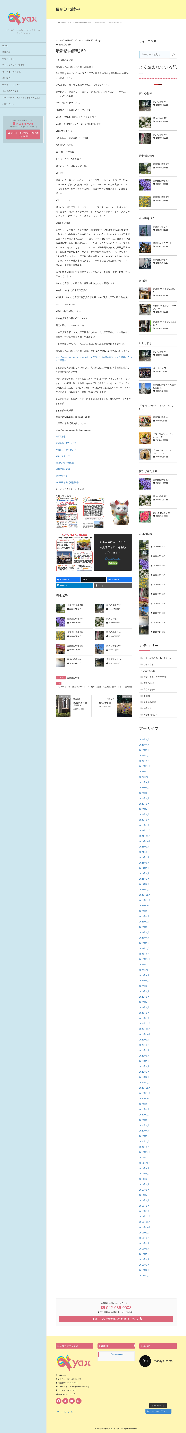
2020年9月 (144, 1104)
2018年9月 (144, 1232)
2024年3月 (144, 879)
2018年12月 (145, 1216)
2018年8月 (144, 1238)
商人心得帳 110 (113, 632)
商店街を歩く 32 (160, 227)
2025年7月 (144, 793)
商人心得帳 (149, 683)
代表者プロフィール (11, 85)
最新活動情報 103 (75, 632)
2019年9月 (144, 1168)
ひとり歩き (149, 664)
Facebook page (117, 1354)
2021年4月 (144, 1066)
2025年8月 (144, 787)
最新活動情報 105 (75, 605)
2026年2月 (144, 755)
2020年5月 (144, 1125)
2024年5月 (144, 868)
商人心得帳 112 (113, 605)
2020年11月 (145, 1093)
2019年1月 (144, 1211)
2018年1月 (144, 1275)
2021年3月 (144, 1072)
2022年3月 (144, 1007)
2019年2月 (144, 1206)
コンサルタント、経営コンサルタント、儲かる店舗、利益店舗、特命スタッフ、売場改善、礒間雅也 (99, 687)
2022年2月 (144, 1013)
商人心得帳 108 (74, 659)
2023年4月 (144, 937)
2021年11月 (145, 1029)
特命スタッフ (8, 59)
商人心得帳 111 (113, 618)
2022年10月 (145, 970)
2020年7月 (144, 1114)
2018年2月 (144, 1270)
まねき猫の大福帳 (10, 91)
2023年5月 (144, 932)
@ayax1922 (112, 558)
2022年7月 (144, 986)
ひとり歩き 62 (159, 368)
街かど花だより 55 (161, 513)
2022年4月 (144, 1002)
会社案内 (6, 78)
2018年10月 (145, 1227)
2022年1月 (144, 1018)
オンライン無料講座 (11, 72)
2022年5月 (144, 997)
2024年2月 (144, 884)
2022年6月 (144, 991)
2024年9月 (144, 846)
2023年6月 (144, 927)
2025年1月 (144, 825)
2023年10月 (145, 905)
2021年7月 (144, 1050)
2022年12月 (145, 959)
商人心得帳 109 (113, 646)
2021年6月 (144, 1055)
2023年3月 (144, 943)
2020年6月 (144, 1120)
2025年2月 (144, 820)
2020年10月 (145, 1098)
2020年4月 (144, 1130)
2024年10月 (145, 841)
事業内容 (6, 52)
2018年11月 (145, 1222)
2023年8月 (144, 916)
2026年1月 (144, 761)
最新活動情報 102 (75, 646)
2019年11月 (145, 1157)
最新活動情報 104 (75, 618)
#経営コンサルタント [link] (66, 449)
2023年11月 (145, 900)
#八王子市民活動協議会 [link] (67, 482)
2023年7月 (144, 921)
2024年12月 (145, 830)
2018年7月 (144, 1243)
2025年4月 (144, 809)
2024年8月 (144, 852)
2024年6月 (144, 862)
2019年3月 (144, 1200)
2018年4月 (144, 1259)
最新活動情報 (65, 44)
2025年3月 (144, 814)
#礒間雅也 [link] (61, 436)
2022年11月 (145, 964)
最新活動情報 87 (160, 259)
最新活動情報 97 (160, 417)
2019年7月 (144, 1179)
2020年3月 (144, 1136)
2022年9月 (144, 975)
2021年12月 (145, 1023)
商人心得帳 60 (105, 703)
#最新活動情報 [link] (63, 469)
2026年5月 (144, 739)
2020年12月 (145, 1088)
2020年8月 (144, 1109)
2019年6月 (144, 1184)
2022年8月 (144, 980)
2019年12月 (145, 1152)
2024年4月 (144, 873)
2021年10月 (145, 1034)
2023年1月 (144, 954)
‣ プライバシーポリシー (66, 1412)
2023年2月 (144, 948)
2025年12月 (145, 766)
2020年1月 (144, 1147)
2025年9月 (144, 782)
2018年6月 (144, 1248)
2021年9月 (144, 1039)
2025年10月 (145, 777)
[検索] (173, 54)
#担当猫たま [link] (62, 476)
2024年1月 (144, 889)
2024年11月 (145, 836)
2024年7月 (144, 857)
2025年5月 (144, 804)
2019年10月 (145, 1163)
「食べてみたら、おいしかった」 (159, 658)
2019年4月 (144, 1195)
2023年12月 (145, 895)
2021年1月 (144, 1082)
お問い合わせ (8, 104)
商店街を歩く (150, 689)
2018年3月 (144, 1265)
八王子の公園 (149, 671)
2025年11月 (145, 771)
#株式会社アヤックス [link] (66, 443)
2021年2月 (144, 1077)
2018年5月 (144, 1254)
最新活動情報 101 (114, 659)
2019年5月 (144, 1190)
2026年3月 (144, 750)
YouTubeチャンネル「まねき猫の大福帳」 (21, 98)
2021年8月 (144, 1045)
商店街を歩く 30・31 (162, 243)
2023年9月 (144, 911)
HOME (5, 46)
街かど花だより (151, 714)
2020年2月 (144, 1141)
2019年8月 (144, 1173)
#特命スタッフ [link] (63, 456)
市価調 (147, 696)
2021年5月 (144, 1061)
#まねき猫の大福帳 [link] (65, 463)
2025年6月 (144, 798)
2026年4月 (144, 744)
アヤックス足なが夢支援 (13, 65)
